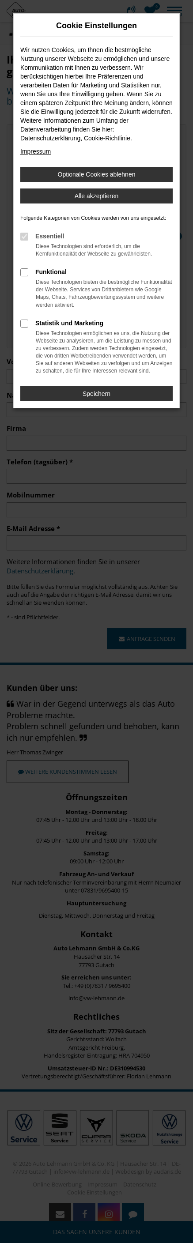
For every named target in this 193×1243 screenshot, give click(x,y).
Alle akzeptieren (97, 196)
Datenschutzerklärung (50, 138)
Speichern (96, 393)
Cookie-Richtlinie (107, 138)
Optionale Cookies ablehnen (97, 174)
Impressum (35, 151)
